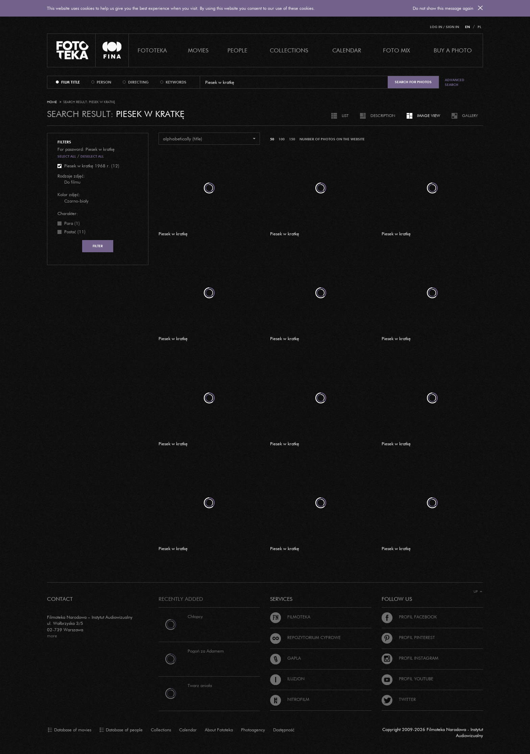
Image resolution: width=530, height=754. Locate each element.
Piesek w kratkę (173, 233)
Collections (161, 729)
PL (479, 27)
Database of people (121, 730)
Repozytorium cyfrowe (305, 637)
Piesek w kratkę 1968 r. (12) (91, 165)
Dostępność (283, 729)
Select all (66, 156)
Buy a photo (453, 50)
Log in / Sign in (444, 27)
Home (52, 102)
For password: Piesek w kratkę (86, 149)
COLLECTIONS (289, 50)
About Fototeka (219, 729)
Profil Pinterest (408, 637)
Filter (98, 246)
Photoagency (253, 729)
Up (478, 591)
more (52, 635)
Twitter (399, 699)
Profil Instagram (410, 658)
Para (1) (72, 223)
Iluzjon (287, 678)
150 (292, 139)
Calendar (188, 729)
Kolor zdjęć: (68, 194)
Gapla (285, 658)
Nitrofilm (289, 699)
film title (70, 82)
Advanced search (454, 82)
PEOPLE (237, 50)
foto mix (396, 50)
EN (467, 27)
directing (138, 82)
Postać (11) (75, 231)
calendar (346, 50)
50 (272, 139)
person (104, 82)
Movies (198, 50)
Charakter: (67, 213)
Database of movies (69, 730)
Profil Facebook (409, 616)
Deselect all (92, 156)
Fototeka (152, 50)
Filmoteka (290, 616)
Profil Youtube (407, 678)
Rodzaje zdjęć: (71, 176)
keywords (176, 82)
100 (282, 139)
